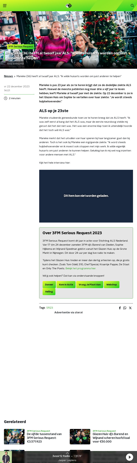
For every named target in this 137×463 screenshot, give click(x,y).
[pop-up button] (116, 174)
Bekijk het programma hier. (80, 268)
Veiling (49, 292)
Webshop (111, 285)
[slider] (85, 217)
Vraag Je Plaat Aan (90, 285)
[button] (129, 457)
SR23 (49, 307)
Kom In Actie (66, 285)
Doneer (49, 285)
